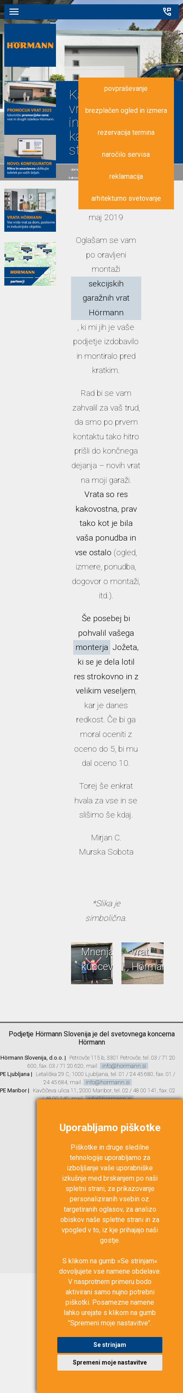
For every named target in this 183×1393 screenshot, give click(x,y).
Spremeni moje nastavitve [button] (110, 1362)
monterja (91, 647)
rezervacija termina (126, 132)
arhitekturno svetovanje (126, 198)
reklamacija (126, 176)
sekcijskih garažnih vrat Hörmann (106, 298)
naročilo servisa (126, 154)
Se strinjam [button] (109, 1344)
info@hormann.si (124, 1066)
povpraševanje (126, 88)
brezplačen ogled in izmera (126, 110)
